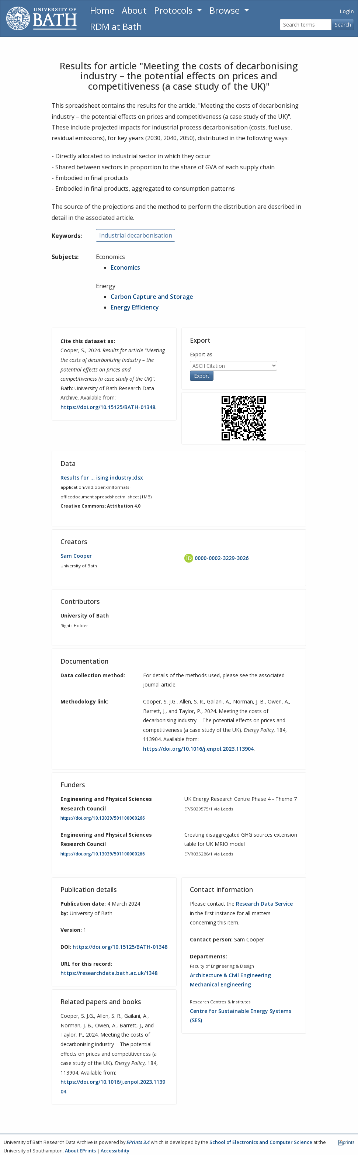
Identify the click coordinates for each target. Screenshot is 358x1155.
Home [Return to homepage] (102, 10)
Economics (125, 267)
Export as (201, 354)
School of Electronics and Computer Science (260, 1142)
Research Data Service (264, 903)
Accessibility (115, 1150)
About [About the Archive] (134, 10)
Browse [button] (225, 10)
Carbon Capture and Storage (152, 297)
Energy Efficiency (135, 307)
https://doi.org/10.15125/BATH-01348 (107, 407)
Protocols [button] (174, 10)
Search (343, 24)
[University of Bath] (41, 18)
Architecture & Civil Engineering (230, 975)
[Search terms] (306, 24)
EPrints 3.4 (138, 1142)
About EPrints (80, 1150)
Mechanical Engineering (220, 984)
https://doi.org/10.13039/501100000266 (102, 818)
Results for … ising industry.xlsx (101, 477)
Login (347, 11)
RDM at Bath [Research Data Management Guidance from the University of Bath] (116, 26)
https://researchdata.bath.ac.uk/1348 (108, 972)
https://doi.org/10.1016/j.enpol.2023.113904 (198, 748)
